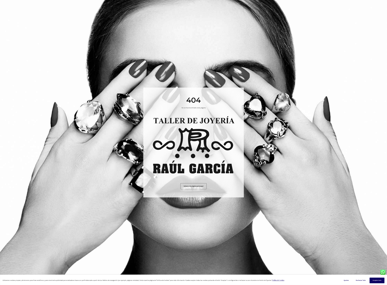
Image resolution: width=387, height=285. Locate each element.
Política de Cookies (278, 280)
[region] (193, 280)
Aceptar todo (377, 280)
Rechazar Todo (361, 280)
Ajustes (346, 280)
